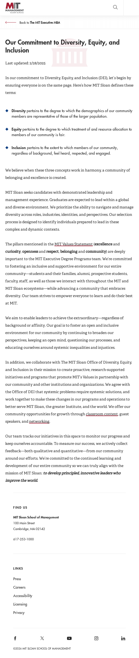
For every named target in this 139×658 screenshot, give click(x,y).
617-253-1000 (23, 539)
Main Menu (131, 8)
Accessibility (22, 595)
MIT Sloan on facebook (15, 640)
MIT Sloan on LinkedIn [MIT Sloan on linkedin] (123, 640)
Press (17, 578)
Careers (19, 587)
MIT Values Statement (73, 244)
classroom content (102, 414)
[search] (115, 8)
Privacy (19, 612)
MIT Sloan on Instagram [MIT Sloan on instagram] (96, 640)
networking (39, 421)
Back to (39, 22)
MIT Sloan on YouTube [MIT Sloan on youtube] (68, 641)
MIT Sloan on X (42, 640)
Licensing (20, 604)
